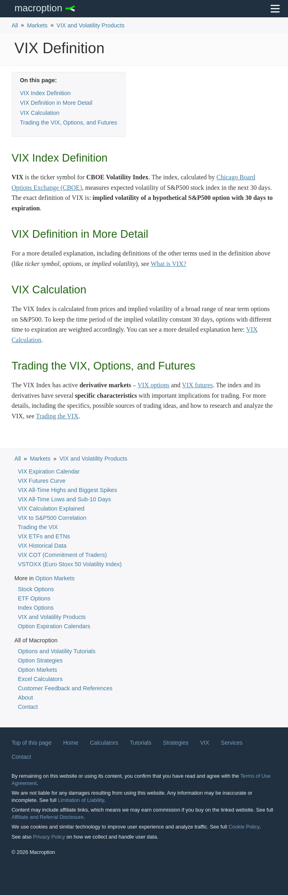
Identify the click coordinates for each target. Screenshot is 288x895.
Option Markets (55, 578)
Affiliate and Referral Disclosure (48, 817)
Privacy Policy (49, 837)
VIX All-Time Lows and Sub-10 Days (64, 499)
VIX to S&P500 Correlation (52, 518)
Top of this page (31, 742)
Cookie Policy (243, 827)
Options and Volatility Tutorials (56, 651)
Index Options (35, 607)
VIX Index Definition (45, 93)
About (25, 697)
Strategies (175, 742)
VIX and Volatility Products (91, 25)
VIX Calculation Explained (51, 508)
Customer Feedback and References (65, 688)
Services (232, 742)
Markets (37, 25)
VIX (204, 742)
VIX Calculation (39, 113)
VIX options (154, 385)
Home (70, 742)
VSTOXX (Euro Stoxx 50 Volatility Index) (69, 564)
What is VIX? (169, 263)
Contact (28, 707)
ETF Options (34, 598)
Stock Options (36, 589)
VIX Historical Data (42, 545)
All (15, 25)
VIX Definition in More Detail (56, 103)
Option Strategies (40, 660)
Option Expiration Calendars (54, 626)
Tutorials (140, 742)
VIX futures (197, 385)
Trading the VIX (57, 416)
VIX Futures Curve (41, 481)
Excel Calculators (40, 679)
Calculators (104, 742)
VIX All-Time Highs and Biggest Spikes (67, 490)
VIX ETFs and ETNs (44, 536)
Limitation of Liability (81, 800)
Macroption (38, 7)
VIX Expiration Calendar (49, 471)
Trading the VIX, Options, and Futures (68, 122)
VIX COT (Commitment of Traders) (62, 555)
